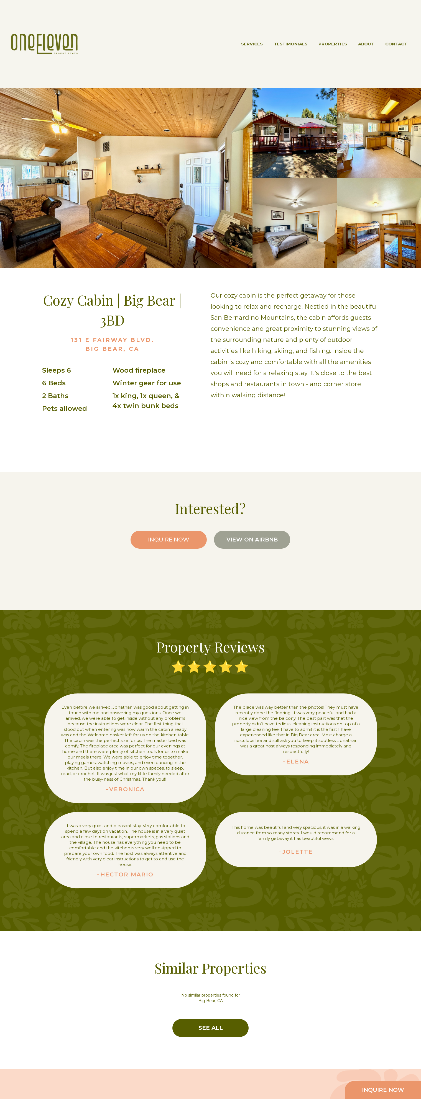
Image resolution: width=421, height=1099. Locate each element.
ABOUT (366, 44)
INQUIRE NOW (168, 539)
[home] (44, 44)
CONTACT (396, 44)
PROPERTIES (332, 44)
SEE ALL (210, 1028)
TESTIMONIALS (290, 44)
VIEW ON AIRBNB (252, 539)
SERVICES (252, 44)
